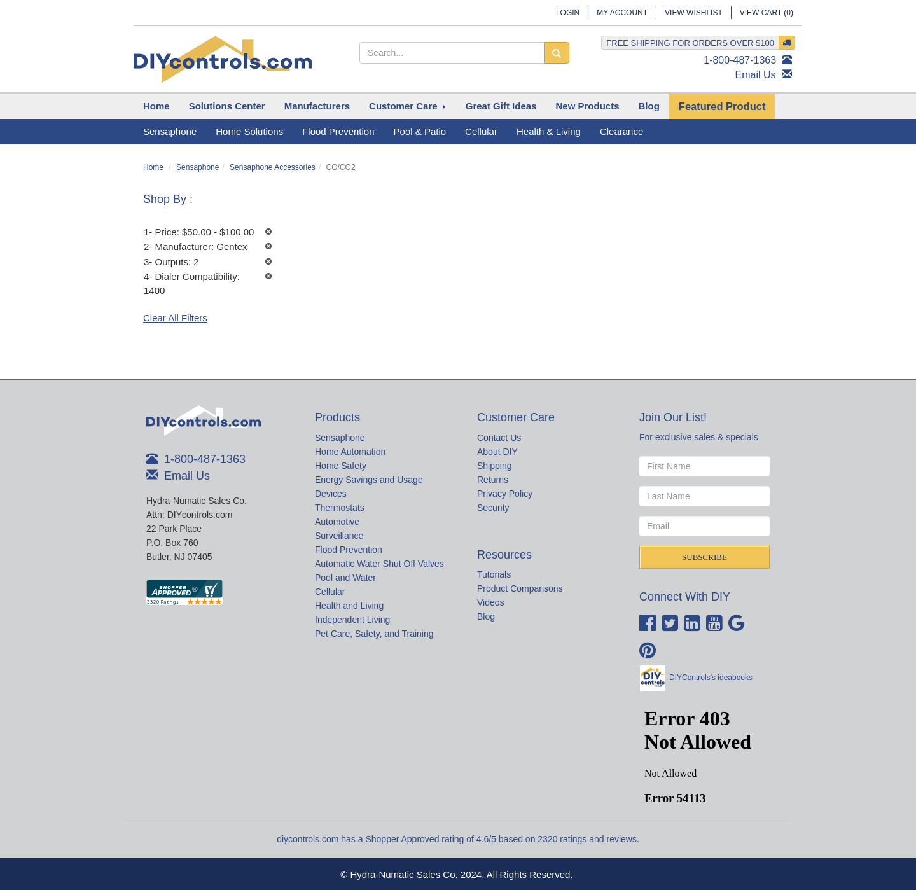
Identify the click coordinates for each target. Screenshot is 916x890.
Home (153, 167)
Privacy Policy (504, 494)
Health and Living (349, 606)
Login (567, 12)
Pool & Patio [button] (420, 131)
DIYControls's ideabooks (711, 677)
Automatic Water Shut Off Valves (379, 564)
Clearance (621, 131)
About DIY (497, 452)
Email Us (755, 74)
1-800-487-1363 (740, 60)
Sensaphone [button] (170, 131)
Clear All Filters (175, 317)
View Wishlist (694, 12)
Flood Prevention (348, 550)
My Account (622, 12)
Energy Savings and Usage (369, 480)
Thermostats (339, 508)
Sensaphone (197, 167)
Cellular (330, 592)
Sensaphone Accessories (273, 167)
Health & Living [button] (549, 131)
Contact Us (499, 438)
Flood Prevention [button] (338, 131)
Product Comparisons (520, 588)
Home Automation (350, 452)
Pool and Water (345, 578)
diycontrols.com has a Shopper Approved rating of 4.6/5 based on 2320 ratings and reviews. (458, 839)
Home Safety (340, 466)
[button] (227, 106)
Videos (490, 602)
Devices (331, 494)
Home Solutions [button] (249, 131)
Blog (486, 616)
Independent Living (352, 620)
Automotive (337, 522)
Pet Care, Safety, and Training (374, 634)
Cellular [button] (481, 131)
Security (493, 508)
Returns (492, 480)
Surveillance (339, 536)
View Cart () (766, 12)
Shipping (494, 466)
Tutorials (494, 574)
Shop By (166, 199)
